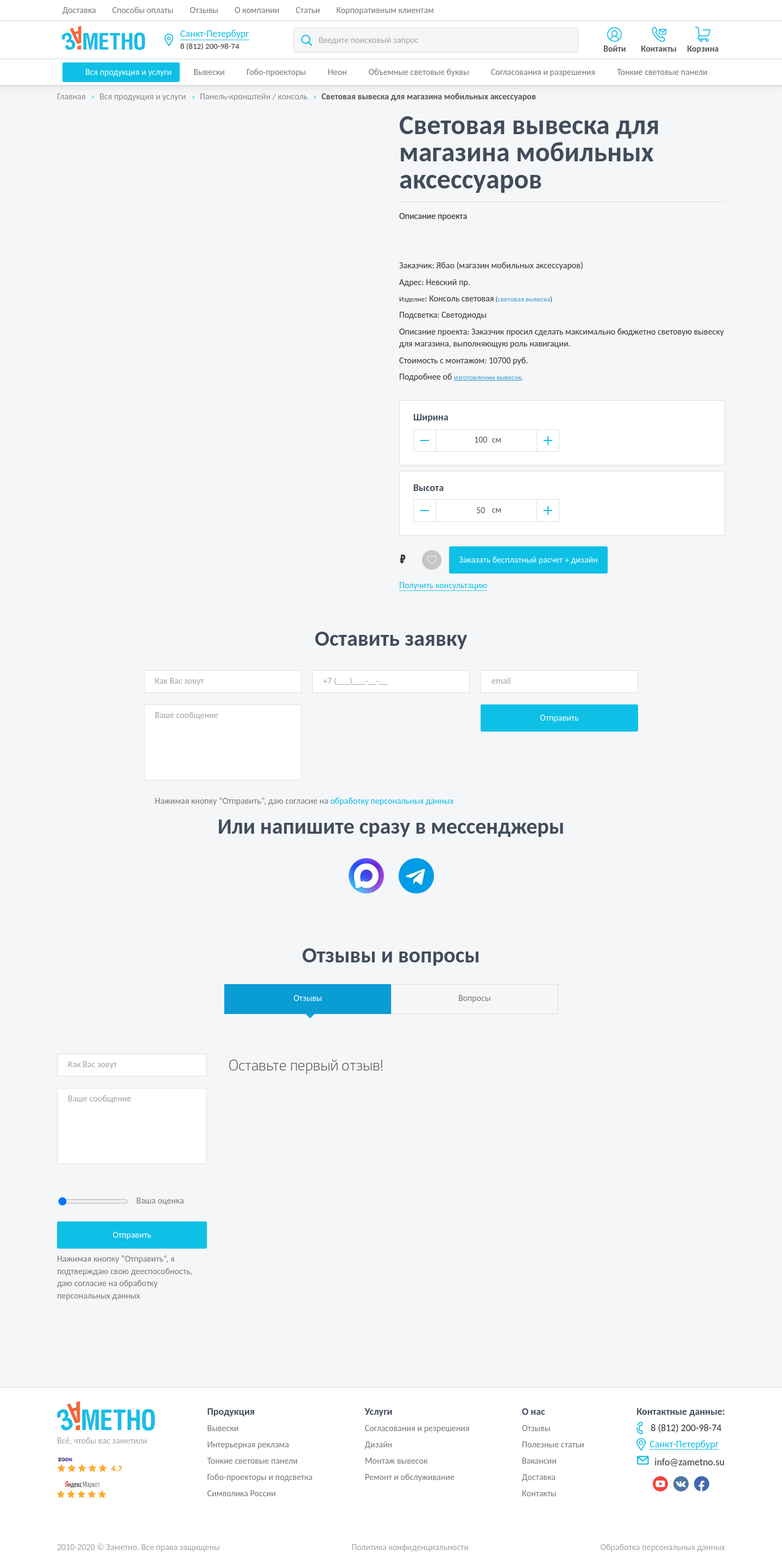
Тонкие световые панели (662, 72)
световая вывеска (523, 299)
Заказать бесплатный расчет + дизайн (528, 560)
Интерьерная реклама (248, 1444)
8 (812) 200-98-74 (209, 46)
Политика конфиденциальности (410, 1547)
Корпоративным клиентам (385, 10)
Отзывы (204, 10)
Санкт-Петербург (214, 34)
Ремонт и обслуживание (410, 1477)
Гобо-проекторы (276, 72)
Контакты (539, 1493)
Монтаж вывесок (396, 1461)
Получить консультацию (443, 585)
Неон (337, 72)
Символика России (241, 1493)
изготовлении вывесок (488, 377)
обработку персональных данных (391, 801)
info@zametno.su (680, 1462)
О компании (257, 10)
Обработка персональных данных (662, 1547)
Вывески (209, 72)
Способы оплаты (143, 10)
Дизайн (379, 1444)
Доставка (79, 10)
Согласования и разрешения (543, 72)
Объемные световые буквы (418, 72)
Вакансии (539, 1461)
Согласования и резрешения (417, 1428)
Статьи (308, 10)
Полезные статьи (553, 1444)
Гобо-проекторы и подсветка (259, 1477)
